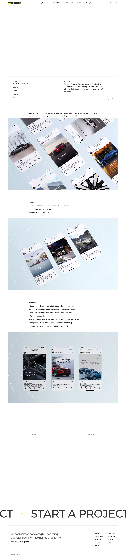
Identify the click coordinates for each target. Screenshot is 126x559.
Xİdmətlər (56, 3)
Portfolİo (69, 3)
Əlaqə (88, 3)
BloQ (79, 3)
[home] (14, 3)
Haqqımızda (43, 3)
